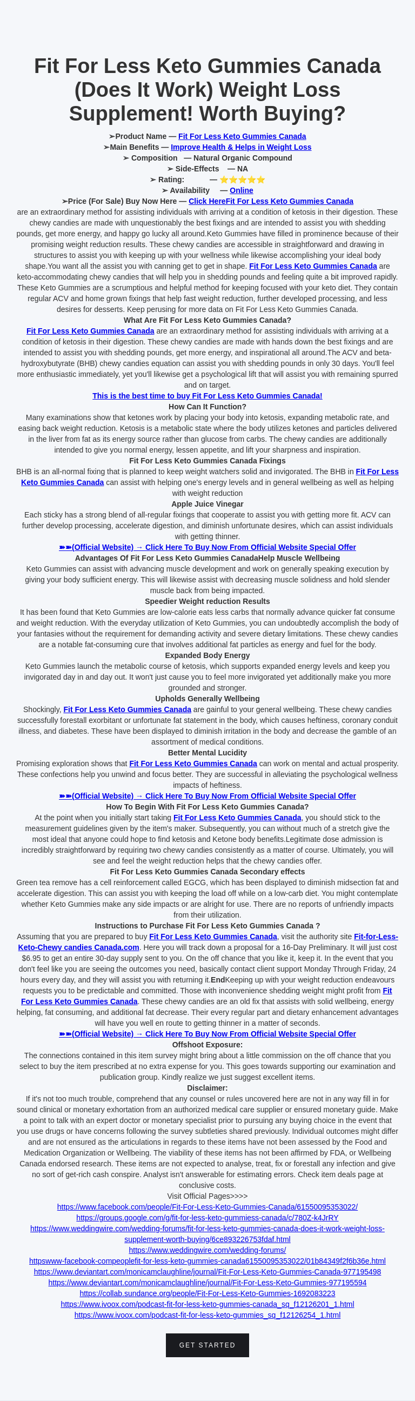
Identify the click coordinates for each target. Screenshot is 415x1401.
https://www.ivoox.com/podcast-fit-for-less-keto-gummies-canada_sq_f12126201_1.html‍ (207, 1304)
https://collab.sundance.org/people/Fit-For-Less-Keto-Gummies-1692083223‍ (207, 1293)
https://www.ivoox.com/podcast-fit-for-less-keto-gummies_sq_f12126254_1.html (208, 1315)
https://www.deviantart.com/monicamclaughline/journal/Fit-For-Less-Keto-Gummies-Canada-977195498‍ (207, 1271)
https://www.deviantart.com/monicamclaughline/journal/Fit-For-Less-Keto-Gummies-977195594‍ (207, 1282)
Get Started (207, 1345)
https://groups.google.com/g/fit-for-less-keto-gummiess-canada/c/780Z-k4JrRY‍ (207, 1217)
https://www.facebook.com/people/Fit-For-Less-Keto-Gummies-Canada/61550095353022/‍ (207, 1207)
